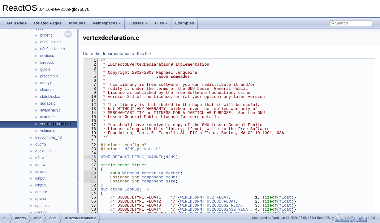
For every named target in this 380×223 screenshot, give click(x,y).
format (173, 173)
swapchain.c (50, 110)
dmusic (41, 192)
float (285, 197)
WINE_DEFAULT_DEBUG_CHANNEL (132, 157)
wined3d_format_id (142, 173)
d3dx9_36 (43, 151)
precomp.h (49, 76)
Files (161, 23)
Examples (184, 23)
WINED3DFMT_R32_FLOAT (204, 197)
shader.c (47, 90)
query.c (46, 83)
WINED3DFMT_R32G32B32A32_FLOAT (215, 209)
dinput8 (41, 185)
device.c (47, 56)
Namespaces (107, 23)
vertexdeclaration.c (55, 124)
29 (90, 173)
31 (90, 181)
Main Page (17, 23)
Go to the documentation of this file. (117, 53)
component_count (160, 177)
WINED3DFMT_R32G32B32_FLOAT (211, 205)
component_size (158, 181)
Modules (77, 23)
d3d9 (170, 157)
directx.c (47, 62)
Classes (137, 23)
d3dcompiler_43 (48, 137)
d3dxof (40, 158)
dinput (40, 178)
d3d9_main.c (51, 42)
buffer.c (46, 35)
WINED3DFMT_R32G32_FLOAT (207, 201)
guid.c (45, 69)
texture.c (47, 117)
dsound (41, 212)
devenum (42, 171)
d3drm (40, 144)
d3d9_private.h (52, 49)
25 (90, 157)
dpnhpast (42, 205)
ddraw (40, 165)
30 (90, 177)
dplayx (40, 199)
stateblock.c (50, 96)
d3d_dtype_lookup (120, 189)
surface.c (47, 103)
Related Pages (48, 23)
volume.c (47, 131)
